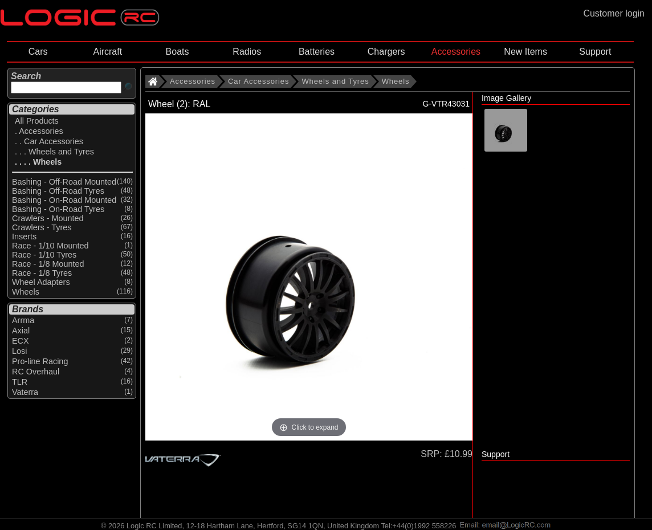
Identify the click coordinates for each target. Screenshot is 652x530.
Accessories (455, 51)
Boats (177, 51)
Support (595, 51)
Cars (38, 51)
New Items (525, 51)
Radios (247, 51)
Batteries (317, 51)
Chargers (386, 51)
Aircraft (107, 51)
